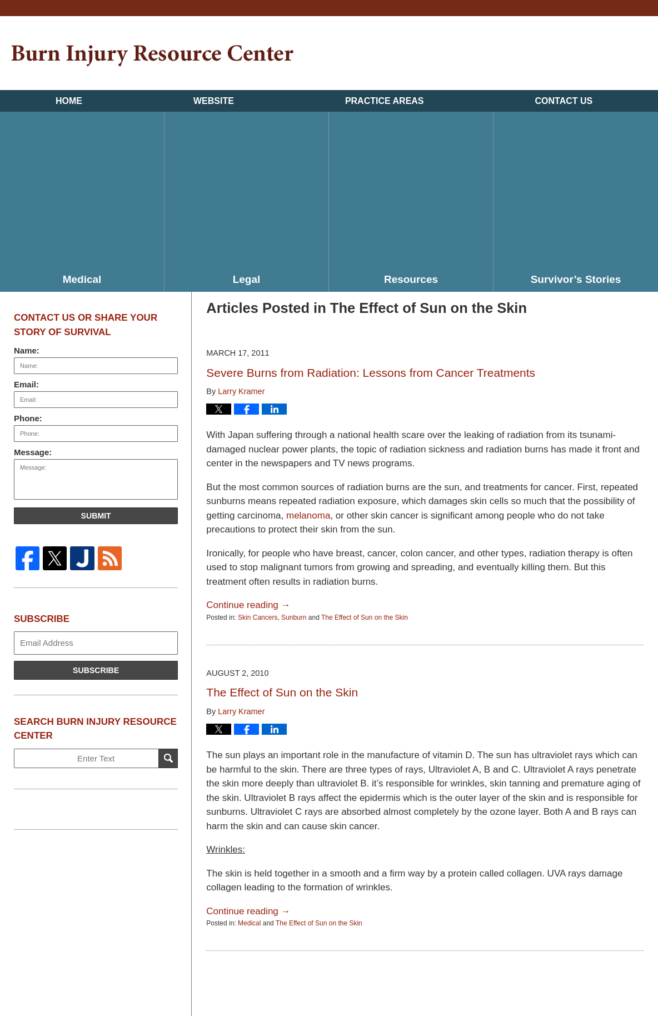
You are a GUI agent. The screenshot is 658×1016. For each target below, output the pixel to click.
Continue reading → (248, 605)
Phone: (28, 418)
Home (69, 101)
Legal (247, 279)
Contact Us (564, 101)
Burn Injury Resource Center (152, 56)
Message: (33, 452)
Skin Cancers (257, 617)
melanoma (308, 515)
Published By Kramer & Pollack (592, 55)
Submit (96, 515)
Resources (411, 279)
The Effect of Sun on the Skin (364, 617)
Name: (26, 350)
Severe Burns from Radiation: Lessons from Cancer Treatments (370, 372)
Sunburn (293, 617)
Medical (82, 279)
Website (213, 101)
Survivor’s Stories (576, 279)
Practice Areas (384, 101)
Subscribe (96, 670)
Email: (26, 384)
